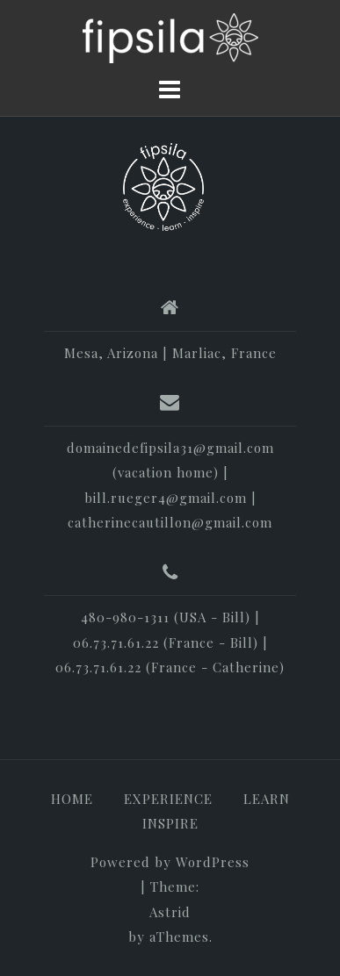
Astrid (170, 912)
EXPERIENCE (168, 798)
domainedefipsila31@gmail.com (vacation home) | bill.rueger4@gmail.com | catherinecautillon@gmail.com (170, 485)
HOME (72, 798)
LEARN (266, 798)
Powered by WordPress (170, 862)
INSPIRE (170, 823)
